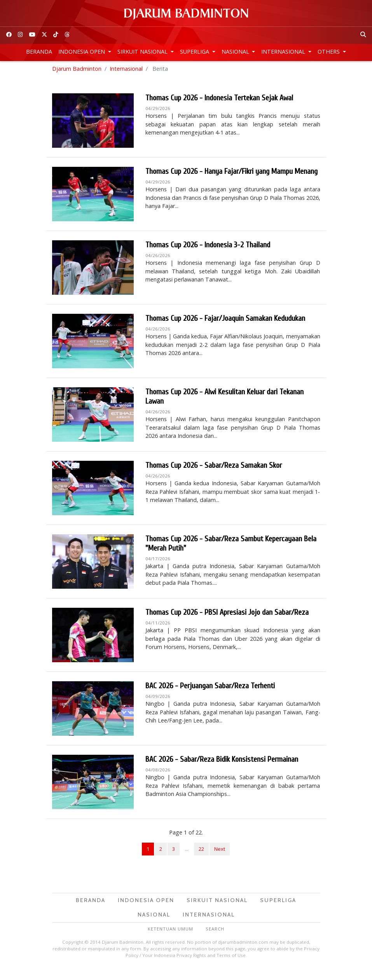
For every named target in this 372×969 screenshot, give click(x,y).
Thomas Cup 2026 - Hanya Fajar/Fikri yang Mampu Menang (231, 172)
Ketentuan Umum (170, 930)
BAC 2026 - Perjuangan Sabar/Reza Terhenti (210, 686)
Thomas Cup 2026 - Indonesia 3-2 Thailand (207, 245)
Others (329, 51)
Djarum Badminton (76, 69)
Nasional (236, 51)
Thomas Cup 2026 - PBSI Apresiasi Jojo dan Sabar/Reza (227, 613)
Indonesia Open (82, 51)
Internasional (284, 51)
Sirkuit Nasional (143, 51)
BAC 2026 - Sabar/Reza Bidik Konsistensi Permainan (221, 760)
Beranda (39, 51)
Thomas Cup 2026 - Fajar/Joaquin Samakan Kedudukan (225, 319)
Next (219, 850)
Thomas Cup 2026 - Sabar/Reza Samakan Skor (213, 466)
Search (215, 930)
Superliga (195, 51)
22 (201, 850)
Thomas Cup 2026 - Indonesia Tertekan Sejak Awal (219, 98)
